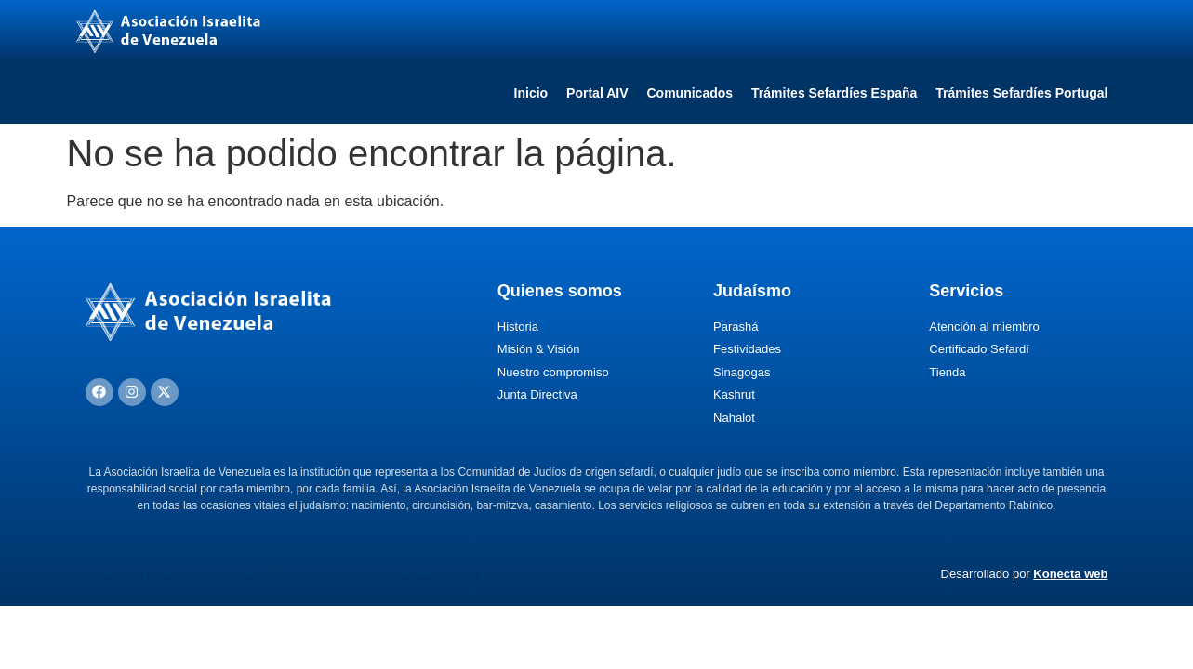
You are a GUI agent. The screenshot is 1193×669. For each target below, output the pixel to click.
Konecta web (1070, 574)
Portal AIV (597, 92)
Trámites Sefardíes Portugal (1021, 92)
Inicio (531, 92)
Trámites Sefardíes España (834, 92)
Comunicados (690, 92)
